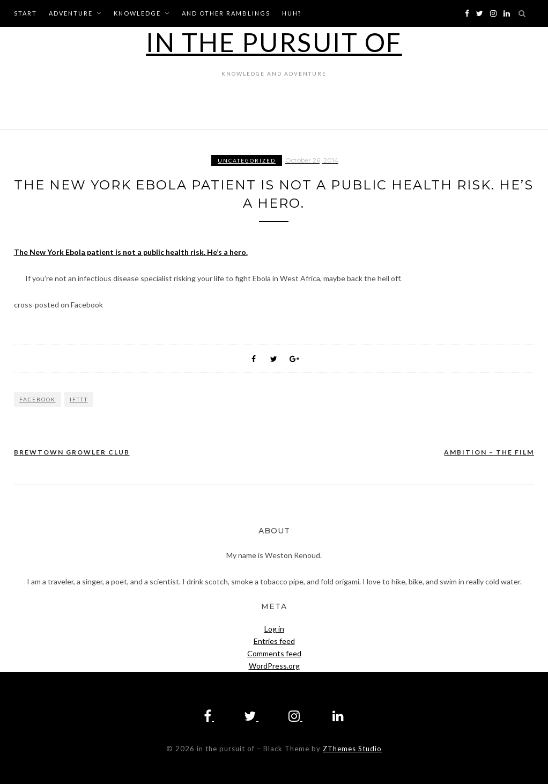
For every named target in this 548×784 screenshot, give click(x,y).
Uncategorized (247, 160)
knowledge (137, 13)
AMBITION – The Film (489, 452)
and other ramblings (226, 13)
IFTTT (79, 399)
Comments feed (274, 653)
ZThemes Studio (352, 748)
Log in (274, 628)
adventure (71, 13)
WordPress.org (274, 665)
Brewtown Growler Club (72, 452)
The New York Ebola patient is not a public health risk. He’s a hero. (131, 252)
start (25, 13)
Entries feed (274, 641)
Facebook (37, 399)
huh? (291, 13)
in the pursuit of (274, 42)
